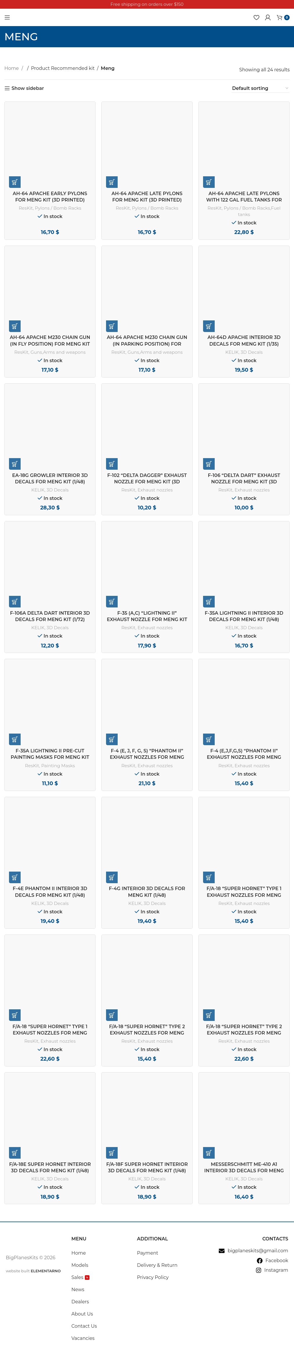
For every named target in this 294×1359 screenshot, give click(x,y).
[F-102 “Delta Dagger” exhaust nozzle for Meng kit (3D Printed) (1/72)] (147, 429)
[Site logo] (29, 17)
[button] (15, 182)
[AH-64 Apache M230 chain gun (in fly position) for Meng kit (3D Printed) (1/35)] (50, 291)
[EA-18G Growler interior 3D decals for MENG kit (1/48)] (50, 429)
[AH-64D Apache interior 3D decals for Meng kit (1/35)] (244, 291)
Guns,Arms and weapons (58, 352)
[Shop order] (261, 88)
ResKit (26, 208)
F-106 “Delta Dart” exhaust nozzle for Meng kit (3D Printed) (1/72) (244, 482)
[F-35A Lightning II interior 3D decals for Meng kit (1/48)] (244, 566)
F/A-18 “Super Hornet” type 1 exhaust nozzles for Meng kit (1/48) (244, 895)
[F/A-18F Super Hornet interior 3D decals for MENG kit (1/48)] (147, 1118)
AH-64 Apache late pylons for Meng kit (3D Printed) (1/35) (147, 200)
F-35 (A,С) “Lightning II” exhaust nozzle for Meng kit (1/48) (147, 619)
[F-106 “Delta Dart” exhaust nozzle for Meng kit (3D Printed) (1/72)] (244, 429)
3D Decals (252, 352)
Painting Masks (58, 765)
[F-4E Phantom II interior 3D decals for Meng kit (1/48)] (50, 842)
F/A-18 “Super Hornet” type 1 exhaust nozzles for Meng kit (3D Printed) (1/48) (49, 1033)
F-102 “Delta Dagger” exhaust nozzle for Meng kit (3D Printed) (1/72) (147, 482)
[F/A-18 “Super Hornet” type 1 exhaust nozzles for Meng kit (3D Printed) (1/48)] (50, 980)
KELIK (232, 352)
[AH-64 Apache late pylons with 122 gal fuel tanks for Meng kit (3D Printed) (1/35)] (244, 147)
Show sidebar (28, 88)
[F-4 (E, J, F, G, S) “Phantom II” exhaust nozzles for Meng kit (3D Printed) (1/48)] (147, 704)
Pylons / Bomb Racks (58, 208)
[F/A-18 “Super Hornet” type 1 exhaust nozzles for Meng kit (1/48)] (244, 842)
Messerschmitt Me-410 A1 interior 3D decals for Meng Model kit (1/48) (244, 1171)
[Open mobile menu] (7, 17)
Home (12, 68)
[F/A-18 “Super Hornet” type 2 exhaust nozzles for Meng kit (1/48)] (147, 980)
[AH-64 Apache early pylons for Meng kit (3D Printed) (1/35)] (50, 147)
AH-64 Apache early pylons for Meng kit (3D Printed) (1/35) (50, 200)
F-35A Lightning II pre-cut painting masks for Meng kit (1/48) (50, 757)
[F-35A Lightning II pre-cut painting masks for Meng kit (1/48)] (50, 704)
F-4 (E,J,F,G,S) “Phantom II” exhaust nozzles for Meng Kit (244, 757)
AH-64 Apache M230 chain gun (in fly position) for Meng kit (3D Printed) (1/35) (50, 344)
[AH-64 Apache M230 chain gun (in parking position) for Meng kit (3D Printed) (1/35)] (147, 291)
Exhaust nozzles (155, 490)
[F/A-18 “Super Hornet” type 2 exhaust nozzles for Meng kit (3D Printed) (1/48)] (244, 980)
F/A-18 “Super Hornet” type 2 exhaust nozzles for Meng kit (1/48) (147, 1033)
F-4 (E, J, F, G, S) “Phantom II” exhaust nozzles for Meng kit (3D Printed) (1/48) (147, 757)
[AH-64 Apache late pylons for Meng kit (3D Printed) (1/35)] (147, 147)
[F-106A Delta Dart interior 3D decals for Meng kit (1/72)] (50, 566)
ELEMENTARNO (46, 1271)
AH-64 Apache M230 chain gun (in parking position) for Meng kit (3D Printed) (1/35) (147, 344)
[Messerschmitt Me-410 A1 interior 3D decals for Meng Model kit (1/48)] (244, 1118)
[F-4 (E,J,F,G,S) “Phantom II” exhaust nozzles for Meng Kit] (244, 704)
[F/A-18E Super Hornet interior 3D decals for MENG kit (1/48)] (50, 1118)
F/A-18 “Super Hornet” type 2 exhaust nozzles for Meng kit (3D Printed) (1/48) (244, 1033)
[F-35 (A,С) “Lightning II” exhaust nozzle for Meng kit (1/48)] (147, 566)
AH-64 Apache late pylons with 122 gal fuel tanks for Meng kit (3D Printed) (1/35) (244, 200)
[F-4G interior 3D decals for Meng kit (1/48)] (147, 842)
